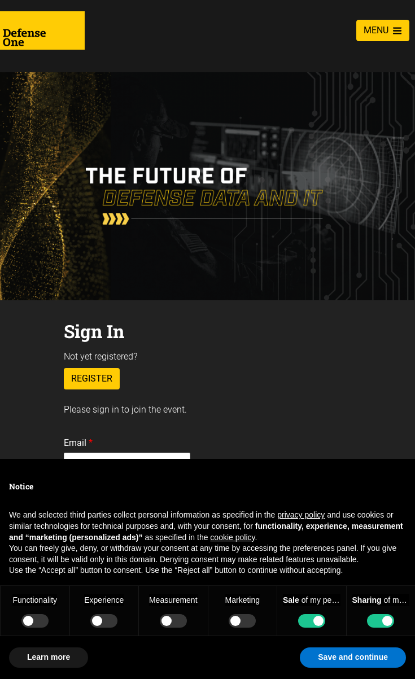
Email (78, 442)
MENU (383, 30)
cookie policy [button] (232, 537)
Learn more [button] (48, 657)
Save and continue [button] (353, 657)
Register (91, 378)
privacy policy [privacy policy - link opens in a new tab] (301, 514)
